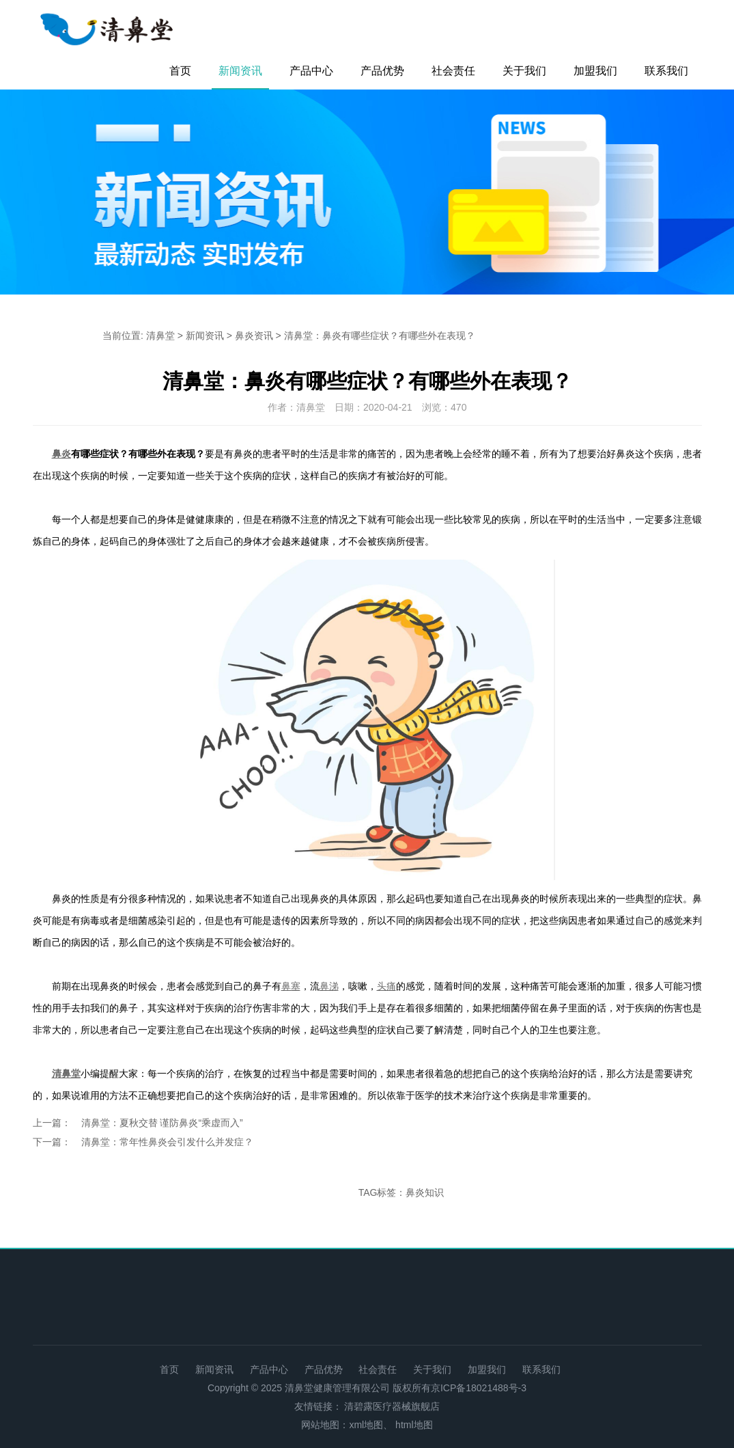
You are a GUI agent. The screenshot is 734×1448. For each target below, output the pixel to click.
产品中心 (311, 71)
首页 (180, 71)
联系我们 (666, 71)
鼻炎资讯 (254, 335)
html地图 (413, 1424)
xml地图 (366, 1424)
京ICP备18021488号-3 (478, 1387)
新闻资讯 (240, 71)
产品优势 (382, 71)
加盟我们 (595, 71)
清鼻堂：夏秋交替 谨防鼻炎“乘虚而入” (162, 1122)
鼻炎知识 (425, 1192)
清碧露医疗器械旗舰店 (392, 1406)
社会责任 (453, 71)
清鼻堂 (160, 335)
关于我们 (524, 71)
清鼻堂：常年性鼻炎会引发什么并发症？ (167, 1141)
